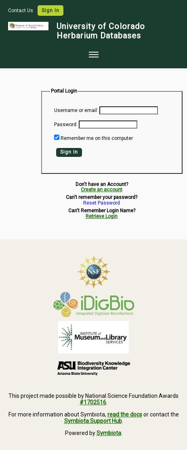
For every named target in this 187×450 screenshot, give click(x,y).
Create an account (101, 189)
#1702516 (93, 402)
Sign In (50, 10)
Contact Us (21, 10)
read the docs (124, 414)
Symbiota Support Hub (93, 421)
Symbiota (109, 433)
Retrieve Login (102, 216)
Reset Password (101, 203)
